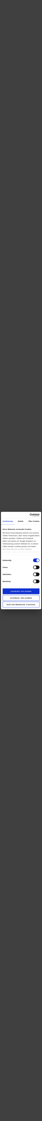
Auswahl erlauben (21, 598)
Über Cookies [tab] (33, 521)
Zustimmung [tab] (8, 521)
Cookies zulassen (21, 591)
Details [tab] (20, 521)
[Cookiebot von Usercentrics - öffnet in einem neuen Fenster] (29, 514)
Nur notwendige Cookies (21, 605)
